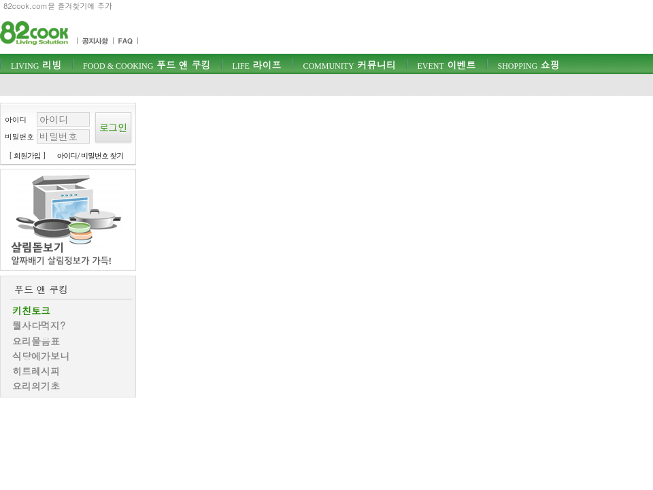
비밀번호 (19, 136)
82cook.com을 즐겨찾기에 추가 (57, 6)
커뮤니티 (349, 64)
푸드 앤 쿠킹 (146, 64)
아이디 (16, 119)
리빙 (36, 64)
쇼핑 (528, 64)
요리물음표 (36, 341)
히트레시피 (36, 371)
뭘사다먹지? (38, 325)
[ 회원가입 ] (27, 155)
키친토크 (31, 310)
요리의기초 (36, 386)
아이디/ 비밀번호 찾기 (90, 155)
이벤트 (446, 64)
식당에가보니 (40, 356)
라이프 (256, 64)
